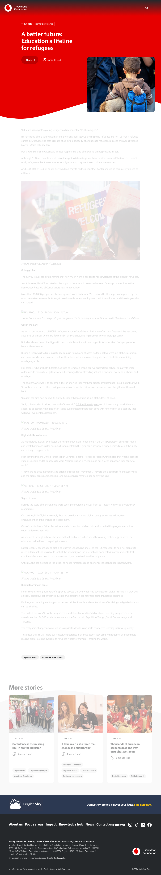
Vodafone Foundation (44, 24)
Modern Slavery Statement (49, 841)
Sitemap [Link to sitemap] (31, 841)
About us (16, 824)
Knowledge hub (71, 824)
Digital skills (19, 770)
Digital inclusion (30, 657)
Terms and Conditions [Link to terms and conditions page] (84, 841)
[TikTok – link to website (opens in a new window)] (136, 824)
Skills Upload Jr (137, 776)
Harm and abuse (89, 770)
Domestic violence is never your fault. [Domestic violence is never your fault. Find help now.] (119, 804)
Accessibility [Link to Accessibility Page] (67, 841)
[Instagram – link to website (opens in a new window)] (130, 824)
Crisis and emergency (72, 776)
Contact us (104, 824)
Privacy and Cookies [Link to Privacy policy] (17, 841)
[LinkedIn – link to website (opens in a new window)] (143, 824)
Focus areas (34, 824)
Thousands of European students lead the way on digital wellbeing (125, 747)
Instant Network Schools (53, 657)
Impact (51, 824)
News (89, 824)
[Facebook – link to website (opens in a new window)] (149, 824)
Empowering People (38, 770)
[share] (29, 60)
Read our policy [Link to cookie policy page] (60, 858)
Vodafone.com (64, 869)
